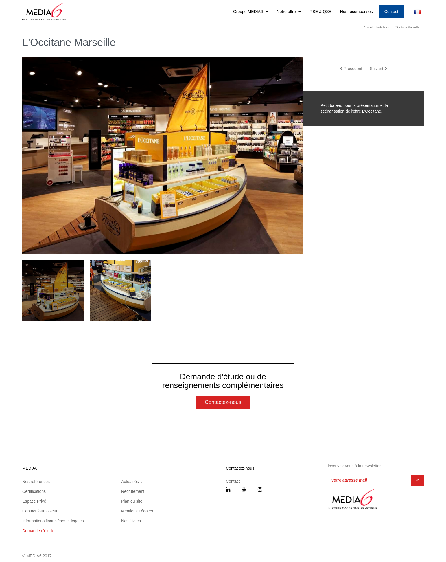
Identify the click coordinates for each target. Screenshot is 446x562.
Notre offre (287, 11)
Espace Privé (34, 501)
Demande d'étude (38, 530)
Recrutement (132, 491)
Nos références (36, 481)
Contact (391, 11)
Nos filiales (131, 521)
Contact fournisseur (39, 511)
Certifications (34, 491)
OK (417, 480)
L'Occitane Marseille (406, 27)
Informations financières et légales (53, 521)
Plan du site (131, 501)
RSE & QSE (320, 11)
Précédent (351, 68)
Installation (383, 27)
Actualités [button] (132, 481)
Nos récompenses (356, 11)
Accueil (368, 27)
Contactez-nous (223, 402)
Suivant (378, 68)
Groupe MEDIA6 (248, 11)
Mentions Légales (137, 511)
